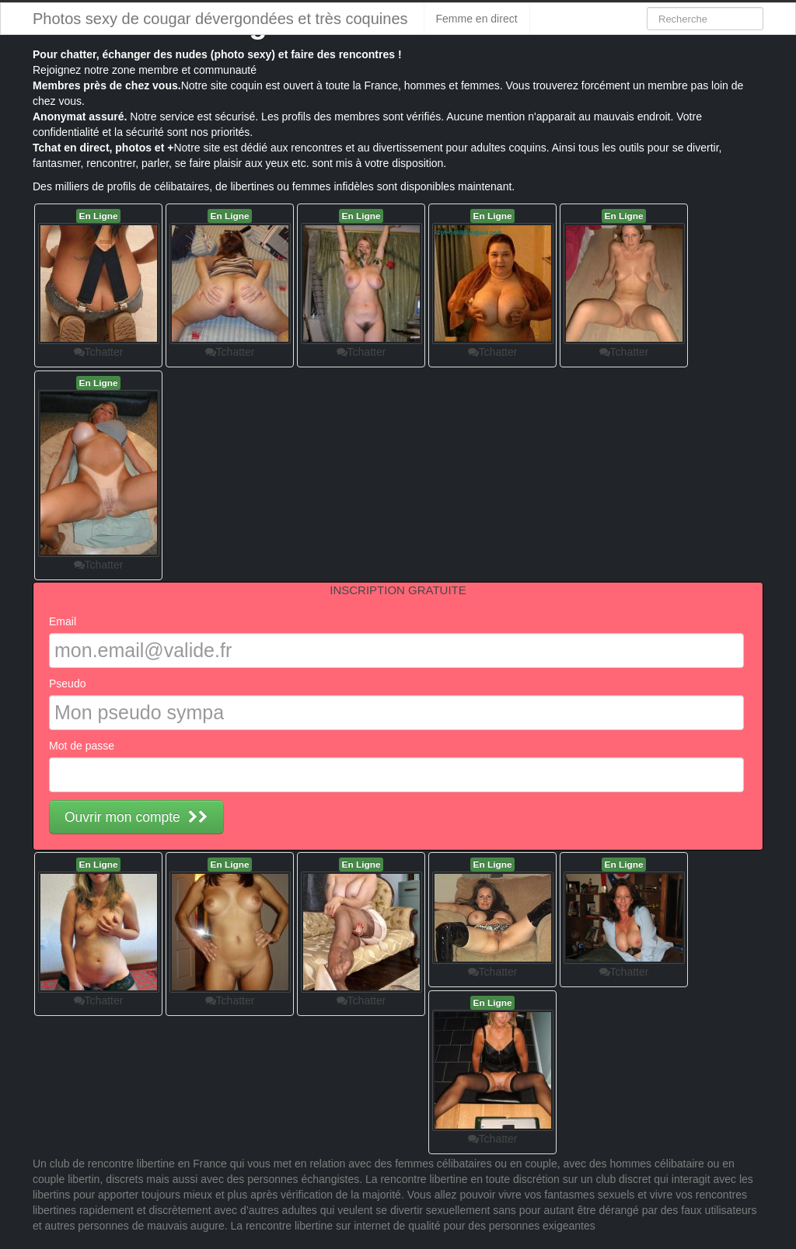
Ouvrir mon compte (136, 817)
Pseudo (67, 683)
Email (62, 621)
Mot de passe (81, 745)
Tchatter (99, 352)
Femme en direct (477, 18)
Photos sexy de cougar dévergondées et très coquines (220, 18)
